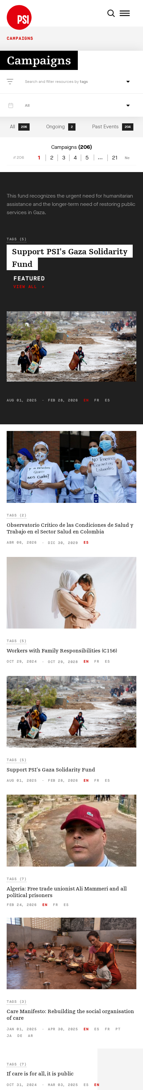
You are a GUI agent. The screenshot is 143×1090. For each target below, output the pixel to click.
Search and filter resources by (52, 81)
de (19, 1036)
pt (117, 1029)
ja (9, 1036)
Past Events (112, 127)
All (20, 127)
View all (26, 287)
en (85, 400)
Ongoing (60, 127)
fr (96, 400)
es (107, 400)
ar (30, 1036)
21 (114, 157)
